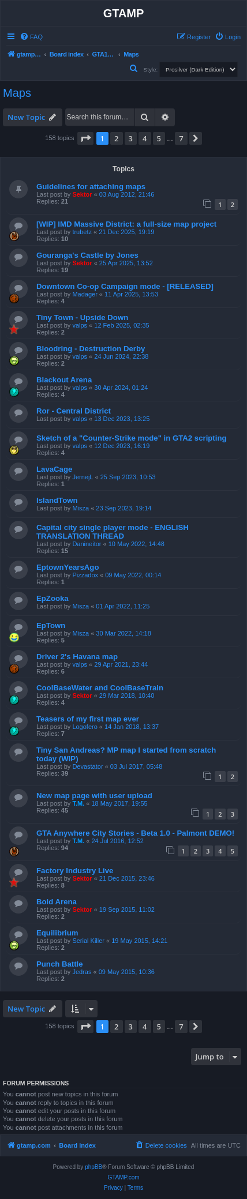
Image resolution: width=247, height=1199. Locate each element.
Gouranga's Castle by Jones (87, 255)
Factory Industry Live (74, 870)
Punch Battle (59, 964)
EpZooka (52, 598)
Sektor (82, 194)
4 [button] (145, 138)
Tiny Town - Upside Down (82, 317)
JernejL (82, 476)
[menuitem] (31, 37)
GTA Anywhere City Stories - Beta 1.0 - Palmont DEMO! (135, 833)
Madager (84, 294)
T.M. (78, 803)
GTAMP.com (123, 1177)
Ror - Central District (73, 411)
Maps (17, 93)
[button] (85, 138)
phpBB (93, 1167)
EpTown (50, 625)
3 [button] (131, 138)
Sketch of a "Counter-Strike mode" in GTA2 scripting (131, 438)
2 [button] (116, 138)
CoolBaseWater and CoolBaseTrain (99, 687)
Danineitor (86, 543)
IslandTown (57, 500)
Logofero (84, 726)
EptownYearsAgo (67, 567)
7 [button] (181, 138)
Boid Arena (56, 901)
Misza (80, 508)
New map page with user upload (94, 795)
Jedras (81, 971)
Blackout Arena (64, 379)
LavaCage (54, 469)
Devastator (87, 766)
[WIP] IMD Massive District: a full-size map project (126, 224)
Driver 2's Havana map (77, 656)
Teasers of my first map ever (87, 719)
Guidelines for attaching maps (90, 186)
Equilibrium (57, 933)
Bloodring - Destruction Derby (90, 348)
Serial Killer (88, 940)
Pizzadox (85, 575)
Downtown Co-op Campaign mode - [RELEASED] (125, 286)
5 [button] (159, 138)
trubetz (82, 231)
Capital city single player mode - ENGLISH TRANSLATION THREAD (112, 531)
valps (79, 325)
